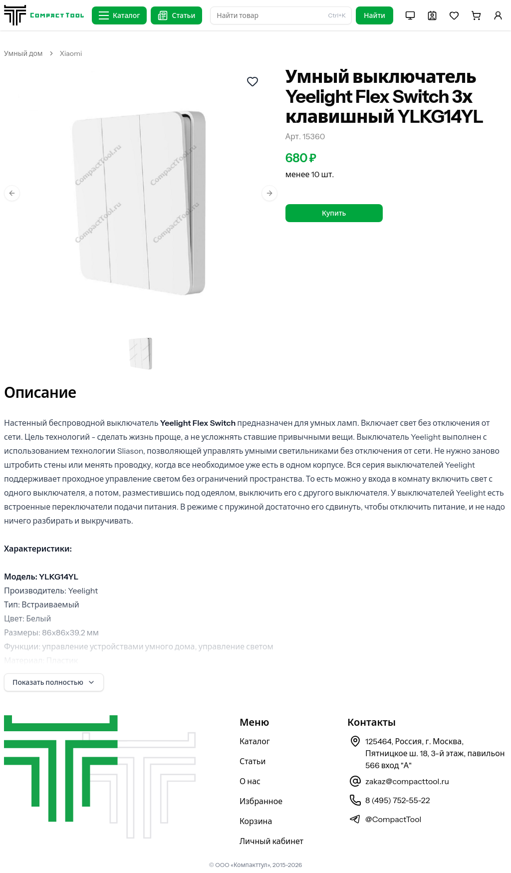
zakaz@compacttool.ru (407, 781)
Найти (374, 15)
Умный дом (23, 53)
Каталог (255, 741)
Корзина (256, 821)
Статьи (253, 761)
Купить (334, 213)
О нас (250, 781)
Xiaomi (71, 53)
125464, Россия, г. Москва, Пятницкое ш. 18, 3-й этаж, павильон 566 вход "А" (435, 753)
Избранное (261, 801)
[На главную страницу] (44, 15)
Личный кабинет (271, 841)
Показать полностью (53, 682)
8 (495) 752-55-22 (397, 800)
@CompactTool (393, 819)
